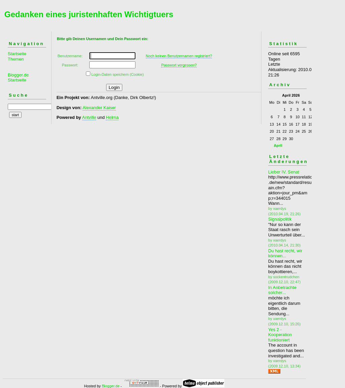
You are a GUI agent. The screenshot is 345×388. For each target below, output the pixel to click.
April (278, 145)
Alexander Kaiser (99, 107)
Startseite (17, 53)
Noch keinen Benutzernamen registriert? (179, 56)
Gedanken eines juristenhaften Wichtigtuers (88, 14)
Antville (89, 117)
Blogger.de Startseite (18, 77)
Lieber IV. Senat (283, 171)
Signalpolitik (279, 219)
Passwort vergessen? (178, 65)
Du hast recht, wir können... (285, 253)
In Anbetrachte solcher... (282, 290)
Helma (112, 117)
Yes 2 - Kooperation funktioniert (280, 335)
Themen (16, 59)
